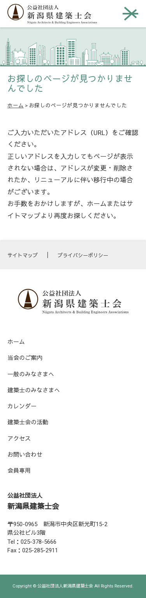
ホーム (15, 105)
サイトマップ (22, 255)
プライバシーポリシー (83, 255)
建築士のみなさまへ (33, 390)
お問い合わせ (24, 454)
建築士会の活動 (27, 422)
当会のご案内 (24, 357)
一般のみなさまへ (30, 374)
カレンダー (22, 406)
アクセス (19, 438)
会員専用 (19, 470)
